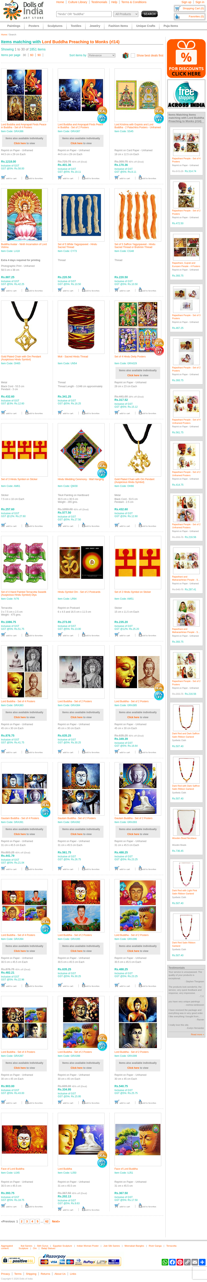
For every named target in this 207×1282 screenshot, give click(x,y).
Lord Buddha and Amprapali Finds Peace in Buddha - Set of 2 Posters (80, 126)
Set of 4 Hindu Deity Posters (130, 356)
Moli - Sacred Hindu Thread (73, 356)
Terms (18, 1273)
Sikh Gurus (42, 1246)
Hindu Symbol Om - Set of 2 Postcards (79, 592)
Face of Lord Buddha (12, 1168)
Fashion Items (118, 26)
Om (35, 1248)
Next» (56, 1221)
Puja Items (171, 26)
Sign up (186, 2)
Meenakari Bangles (134, 1246)
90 (39, 55)
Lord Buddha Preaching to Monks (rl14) (80, 42)
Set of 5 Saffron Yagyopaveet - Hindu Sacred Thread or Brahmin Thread (134, 246)
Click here (20, 143)
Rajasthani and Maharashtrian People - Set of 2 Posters (186, 632)
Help (114, 2)
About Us (59, 1273)
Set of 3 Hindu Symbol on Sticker (19, 479)
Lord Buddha (65, 1168)
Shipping (31, 1273)
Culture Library (77, 2)
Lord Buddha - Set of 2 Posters (75, 701)
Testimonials (99, 2)
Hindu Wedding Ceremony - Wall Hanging (81, 479)
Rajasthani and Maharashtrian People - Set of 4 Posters (186, 579)
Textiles (76, 26)
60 (32, 55)
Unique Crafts (145, 26)
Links (73, 1273)
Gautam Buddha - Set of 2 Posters (77, 818)
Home (60, 2)
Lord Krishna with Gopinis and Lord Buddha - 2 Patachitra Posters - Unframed (137, 126)
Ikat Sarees (26, 1246)
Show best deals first (150, 55)
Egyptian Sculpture (62, 1246)
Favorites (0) (196, 16)
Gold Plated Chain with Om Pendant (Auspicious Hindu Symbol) (21, 358)
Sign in (199, 2)
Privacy (5, 1273)
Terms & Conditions (133, 2)
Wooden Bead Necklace (184, 838)
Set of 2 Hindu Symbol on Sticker (132, 592)
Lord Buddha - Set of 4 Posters (18, 701)
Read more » (197, 1034)
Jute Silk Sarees (111, 1246)
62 (47, 1221)
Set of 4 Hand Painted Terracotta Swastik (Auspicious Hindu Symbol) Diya (23, 593)
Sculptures (54, 26)
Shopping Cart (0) (193, 8)
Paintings (13, 26)
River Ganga (155, 1246)
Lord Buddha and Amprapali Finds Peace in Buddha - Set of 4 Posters (23, 126)
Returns (45, 1273)
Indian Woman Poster (88, 1246)
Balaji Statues (48, 1248)
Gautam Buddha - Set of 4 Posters (20, 818)
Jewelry (95, 26)
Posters (34, 26)
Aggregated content (7, 1247)
